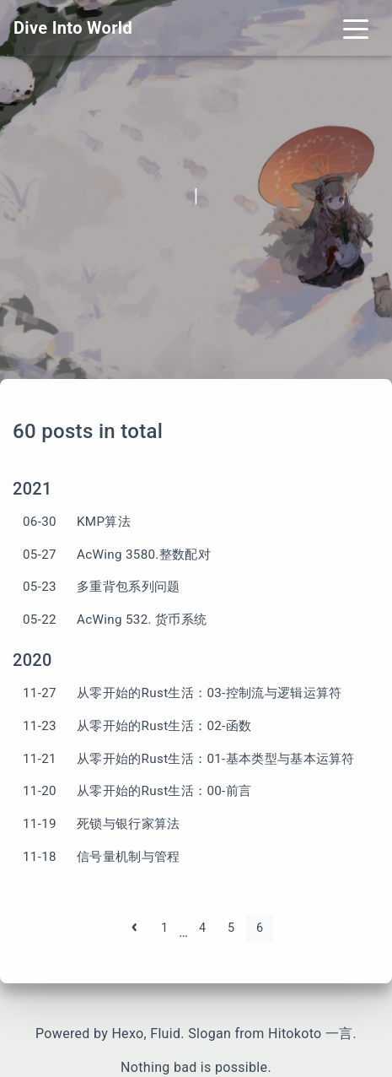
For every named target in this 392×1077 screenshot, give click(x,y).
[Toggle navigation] (356, 28)
